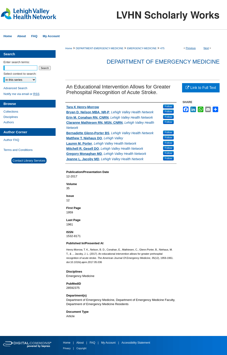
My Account (108, 342)
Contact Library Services (29, 160)
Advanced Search (15, 88)
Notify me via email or (21, 94)
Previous (191, 48)
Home (68, 48)
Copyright (81, 348)
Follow (168, 106)
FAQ (93, 342)
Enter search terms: (16, 62)
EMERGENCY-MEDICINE (141, 48)
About (80, 342)
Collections (10, 111)
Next (206, 48)
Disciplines (10, 117)
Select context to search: (19, 73)
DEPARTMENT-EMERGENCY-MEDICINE (99, 48)
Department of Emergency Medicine (163, 62)
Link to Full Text (201, 88)
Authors (8, 122)
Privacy (67, 348)
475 (162, 48)
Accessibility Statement (136, 342)
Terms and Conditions (18, 150)
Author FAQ (11, 140)
